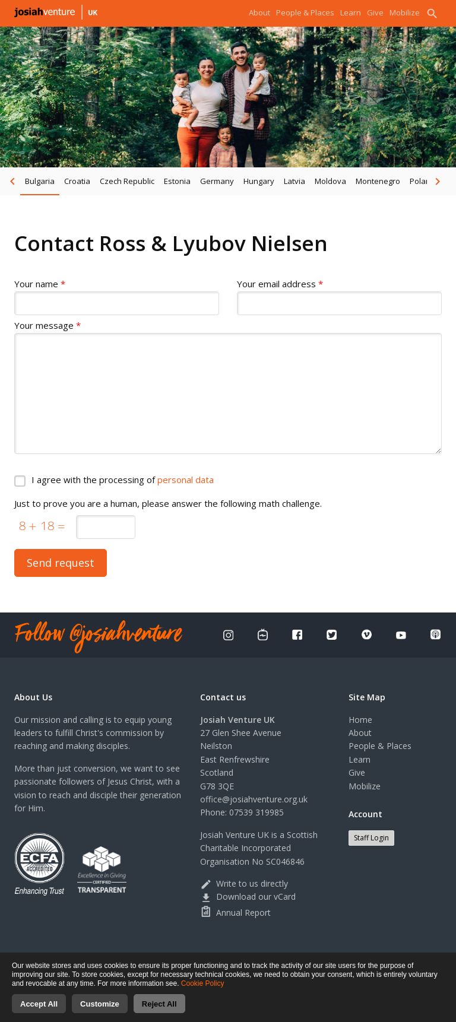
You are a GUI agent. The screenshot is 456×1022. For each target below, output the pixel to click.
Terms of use (294, 958)
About (259, 12)
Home (360, 719)
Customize (99, 1011)
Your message (47, 325)
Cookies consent (351, 958)
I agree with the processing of (122, 479)
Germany (217, 181)
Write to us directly (244, 883)
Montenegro (378, 181)
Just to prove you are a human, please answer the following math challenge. (168, 503)
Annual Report (235, 912)
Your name (39, 284)
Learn (350, 12)
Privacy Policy (241, 958)
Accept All (39, 1011)
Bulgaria (40, 181)
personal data (185, 479)
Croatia (77, 181)
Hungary (258, 181)
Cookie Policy (202, 990)
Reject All (159, 1011)
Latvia (294, 181)
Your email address (280, 284)
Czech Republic (127, 181)
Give (375, 12)
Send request (60, 563)
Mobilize (405, 12)
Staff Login (371, 838)
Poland (422, 181)
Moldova (330, 181)
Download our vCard (248, 896)
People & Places (305, 12)
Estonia (177, 181)
